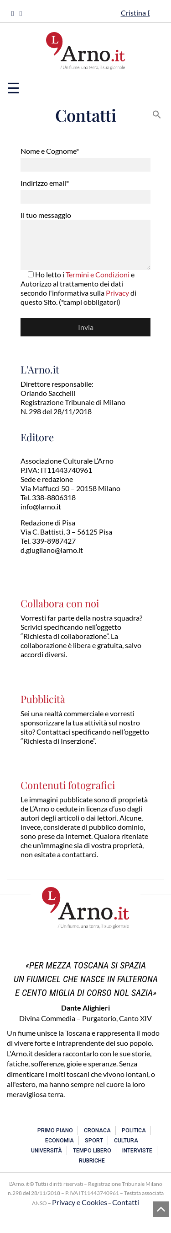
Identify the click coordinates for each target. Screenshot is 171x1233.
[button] (156, 113)
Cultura (126, 1140)
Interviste (137, 1150)
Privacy (117, 292)
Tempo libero (92, 1150)
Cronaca (97, 1130)
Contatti (125, 1202)
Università (46, 1150)
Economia (59, 1140)
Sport (94, 1140)
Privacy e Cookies (79, 1202)
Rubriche (92, 1160)
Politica (134, 1130)
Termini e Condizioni (98, 274)
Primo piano (55, 1130)
